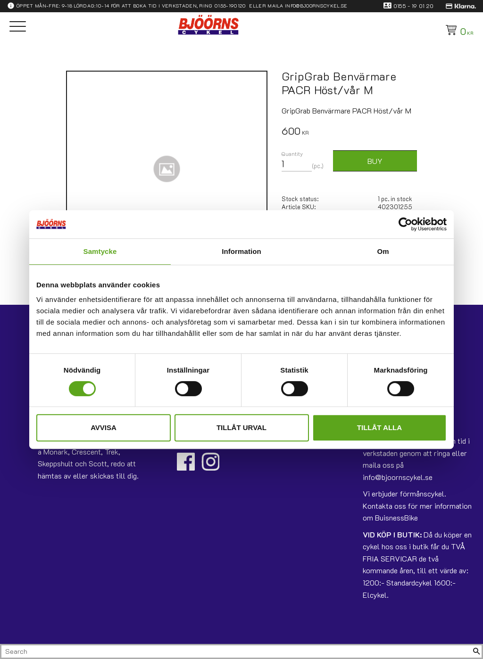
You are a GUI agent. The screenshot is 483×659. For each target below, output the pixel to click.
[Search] (476, 651)
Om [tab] (383, 251)
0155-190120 (230, 5)
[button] (17, 27)
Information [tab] (241, 251)
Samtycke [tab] (100, 251)
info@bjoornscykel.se (316, 5)
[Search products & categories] (236, 651)
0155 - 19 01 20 (413, 5)
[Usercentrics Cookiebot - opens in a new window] (405, 224)
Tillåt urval (241, 427)
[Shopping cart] (458, 30)
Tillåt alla (379, 427)
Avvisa (104, 427)
